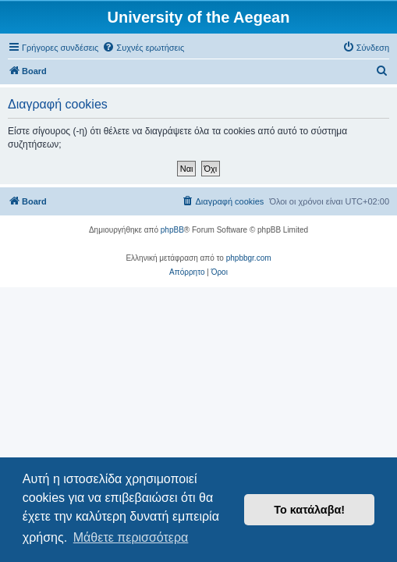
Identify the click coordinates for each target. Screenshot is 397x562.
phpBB (172, 230)
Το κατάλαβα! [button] (309, 509)
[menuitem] (143, 47)
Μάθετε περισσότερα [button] (131, 537)
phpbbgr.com (248, 258)
